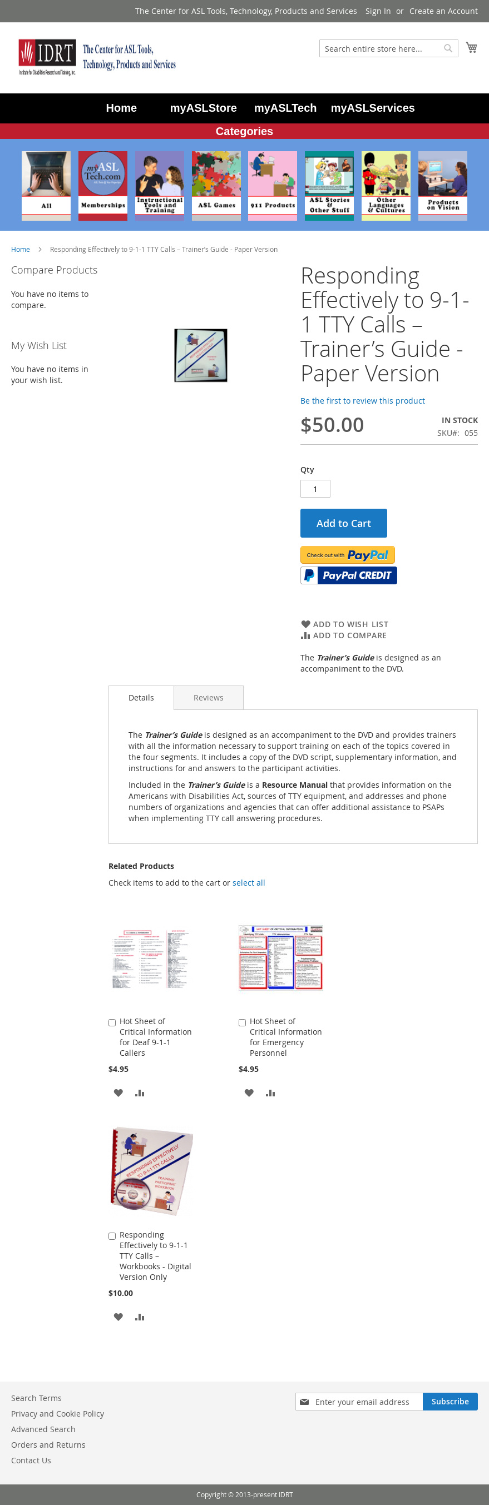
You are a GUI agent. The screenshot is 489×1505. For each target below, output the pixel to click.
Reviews (209, 697)
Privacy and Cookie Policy (57, 1413)
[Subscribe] (450, 1401)
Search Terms (36, 1398)
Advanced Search (43, 1429)
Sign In (378, 11)
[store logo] (94, 57)
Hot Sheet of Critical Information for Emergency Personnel (286, 1037)
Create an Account (443, 11)
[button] (118, 1092)
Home (20, 249)
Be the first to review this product (362, 400)
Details (141, 697)
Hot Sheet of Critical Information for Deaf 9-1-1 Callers (156, 1037)
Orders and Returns (48, 1444)
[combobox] (388, 48)
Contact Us (31, 1460)
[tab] (141, 698)
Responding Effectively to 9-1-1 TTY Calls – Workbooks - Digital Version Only (155, 1255)
